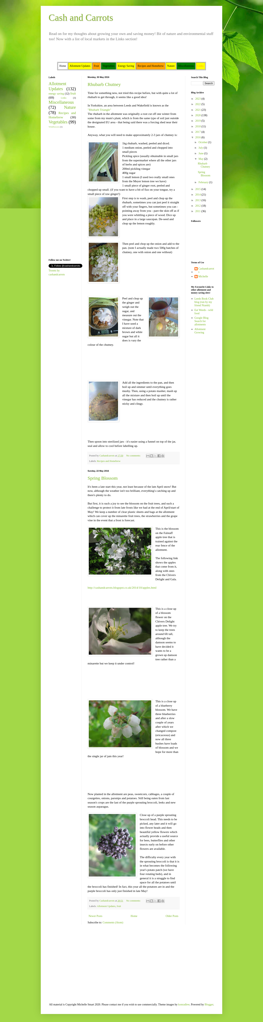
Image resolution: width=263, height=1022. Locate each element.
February (203, 182)
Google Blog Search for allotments (202, 321)
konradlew (183, 1004)
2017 (198, 131)
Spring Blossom (103, 478)
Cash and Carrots (81, 17)
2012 (198, 205)
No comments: (133, 455)
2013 (198, 200)
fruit (119, 906)
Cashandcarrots (206, 270)
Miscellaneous (61, 102)
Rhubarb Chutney (104, 84)
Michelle (203, 276)
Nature (70, 107)
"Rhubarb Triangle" (99, 109)
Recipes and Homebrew (108, 461)
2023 (198, 98)
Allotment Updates (106, 906)
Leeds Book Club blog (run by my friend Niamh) (204, 302)
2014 (198, 194)
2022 (198, 104)
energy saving (56, 93)
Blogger (209, 1004)
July (201, 147)
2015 (198, 189)
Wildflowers (54, 127)
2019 (198, 120)
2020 (198, 115)
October (203, 142)
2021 (198, 109)
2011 (198, 211)
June (201, 153)
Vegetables (58, 122)
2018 (198, 126)
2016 (198, 137)
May (201, 158)
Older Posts (172, 916)
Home (134, 916)
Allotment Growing (200, 331)
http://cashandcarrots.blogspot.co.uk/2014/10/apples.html (122, 587)
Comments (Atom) (113, 922)
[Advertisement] (60, 193)
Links (64, 97)
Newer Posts (95, 916)
